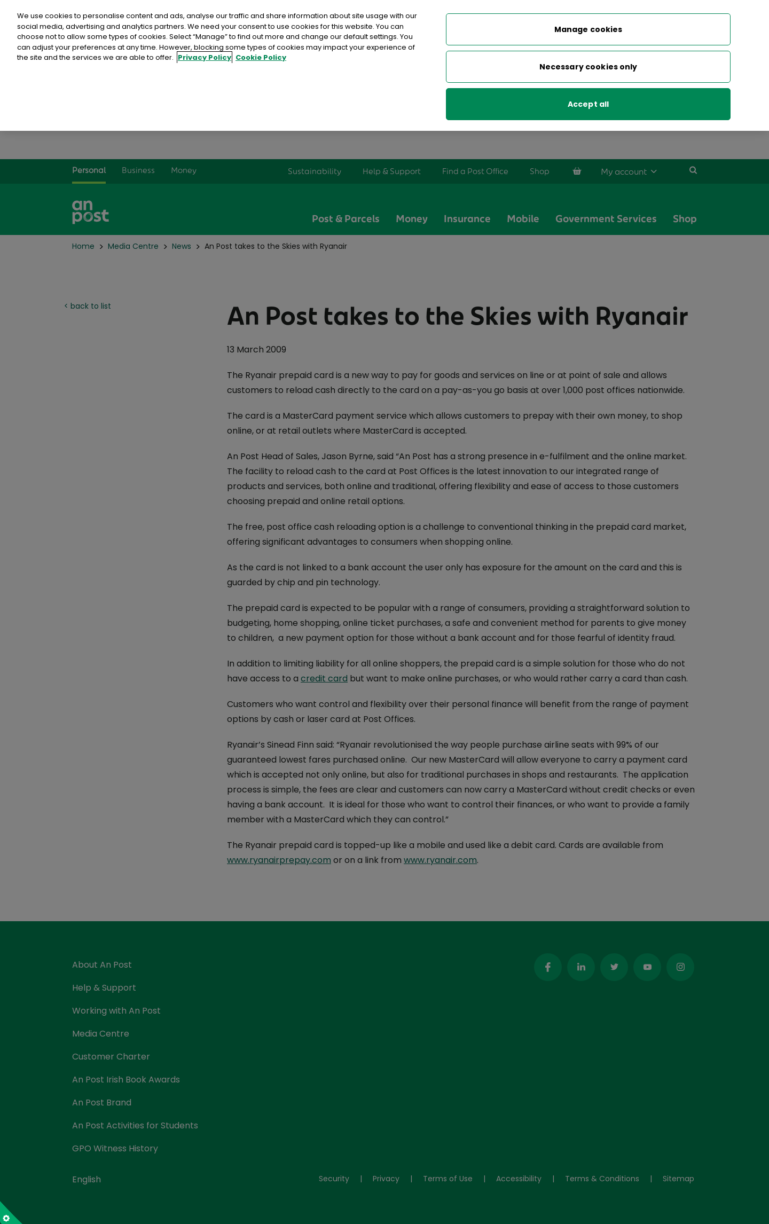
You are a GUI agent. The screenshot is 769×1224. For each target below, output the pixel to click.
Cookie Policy (261, 55)
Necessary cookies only (588, 64)
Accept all (588, 102)
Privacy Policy (204, 55)
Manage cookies (588, 27)
